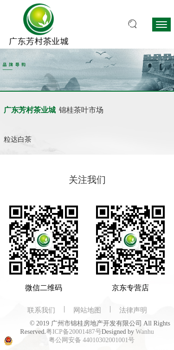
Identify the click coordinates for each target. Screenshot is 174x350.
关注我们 (87, 180)
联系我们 (41, 310)
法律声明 (133, 310)
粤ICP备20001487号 (74, 331)
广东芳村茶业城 (30, 110)
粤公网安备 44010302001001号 (92, 340)
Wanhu (144, 331)
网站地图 (87, 310)
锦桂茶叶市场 (81, 110)
